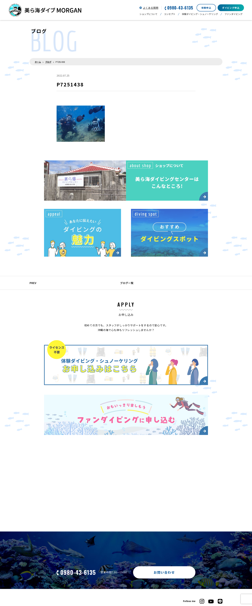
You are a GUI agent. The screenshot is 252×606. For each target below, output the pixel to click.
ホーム (38, 61)
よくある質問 (150, 8)
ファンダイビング (234, 14)
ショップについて (149, 14)
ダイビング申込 (230, 7)
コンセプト (169, 14)
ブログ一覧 (126, 283)
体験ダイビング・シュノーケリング (200, 14)
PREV (33, 283)
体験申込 (206, 7)
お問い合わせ (164, 572)
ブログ (48, 61)
